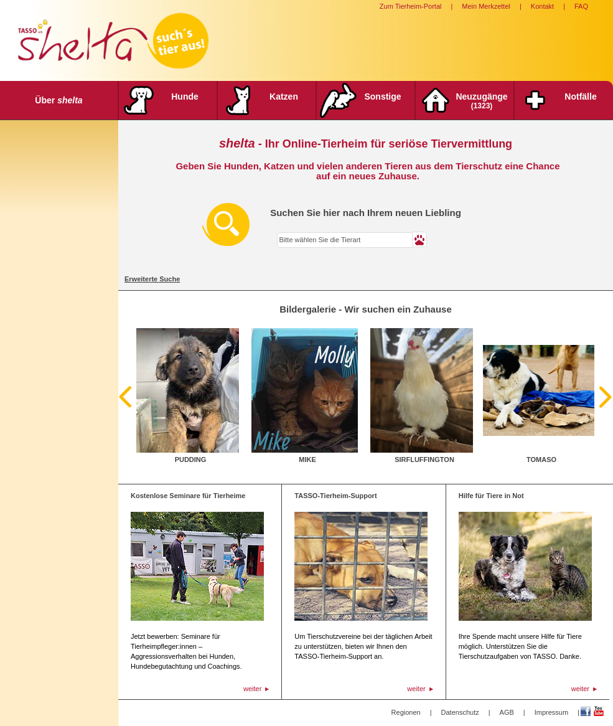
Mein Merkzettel (486, 6)
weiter (252, 688)
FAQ (581, 6)
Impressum (551, 712)
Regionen (406, 712)
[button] (420, 239)
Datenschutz (460, 712)
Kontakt (542, 6)
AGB (507, 712)
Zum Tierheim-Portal (411, 6)
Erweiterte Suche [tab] (152, 279)
